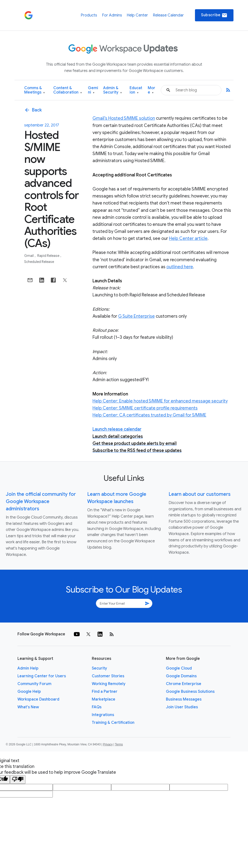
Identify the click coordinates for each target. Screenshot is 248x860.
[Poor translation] (17, 779)
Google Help (29, 691)
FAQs (96, 707)
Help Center (137, 15)
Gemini (93, 90)
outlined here (179, 266)
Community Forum (34, 683)
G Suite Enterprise (136, 316)
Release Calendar (168, 15)
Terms (119, 744)
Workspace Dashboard (38, 699)
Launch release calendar (117, 429)
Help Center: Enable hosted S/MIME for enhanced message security (160, 401)
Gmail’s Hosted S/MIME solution (124, 118)
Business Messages (184, 699)
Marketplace (103, 699)
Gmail (29, 255)
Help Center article (188, 238)
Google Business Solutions (190, 691)
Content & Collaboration (67, 90)
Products (89, 15)
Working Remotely (108, 683)
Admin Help (28, 668)
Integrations (103, 714)
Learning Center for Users (41, 676)
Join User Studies (182, 707)
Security (99, 668)
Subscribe (214, 15)
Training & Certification (113, 722)
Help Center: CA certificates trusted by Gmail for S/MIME (149, 415)
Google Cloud (179, 668)
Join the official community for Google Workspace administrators (41, 501)
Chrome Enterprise (183, 683)
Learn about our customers (200, 494)
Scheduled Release (39, 262)
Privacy (108, 744)
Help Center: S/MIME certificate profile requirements (145, 408)
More (151, 90)
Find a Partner (104, 691)
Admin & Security (112, 90)
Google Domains (181, 676)
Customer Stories (108, 676)
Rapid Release (48, 255)
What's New (28, 707)
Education (136, 90)
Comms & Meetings (34, 90)
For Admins (112, 15)
